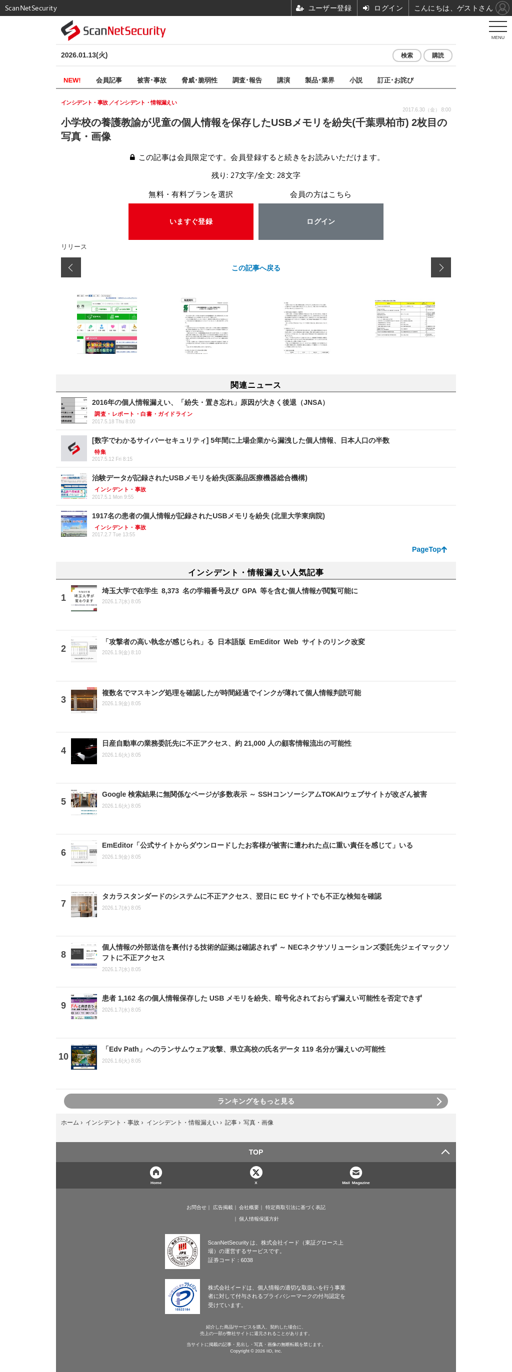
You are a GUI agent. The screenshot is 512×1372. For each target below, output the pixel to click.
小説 (356, 79)
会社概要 (249, 1207)
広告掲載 (223, 1207)
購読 (438, 55)
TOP (256, 1152)
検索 (407, 55)
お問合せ (196, 1207)
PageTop (426, 549)
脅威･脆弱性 (200, 79)
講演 (283, 79)
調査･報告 (247, 79)
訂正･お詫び (396, 79)
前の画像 (71, 267)
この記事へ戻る (256, 267)
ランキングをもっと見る (256, 1101)
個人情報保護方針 (259, 1219)
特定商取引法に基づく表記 (296, 1207)
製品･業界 (319, 79)
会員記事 (109, 79)
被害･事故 (151, 79)
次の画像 (441, 267)
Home (156, 1182)
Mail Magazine (356, 1182)
